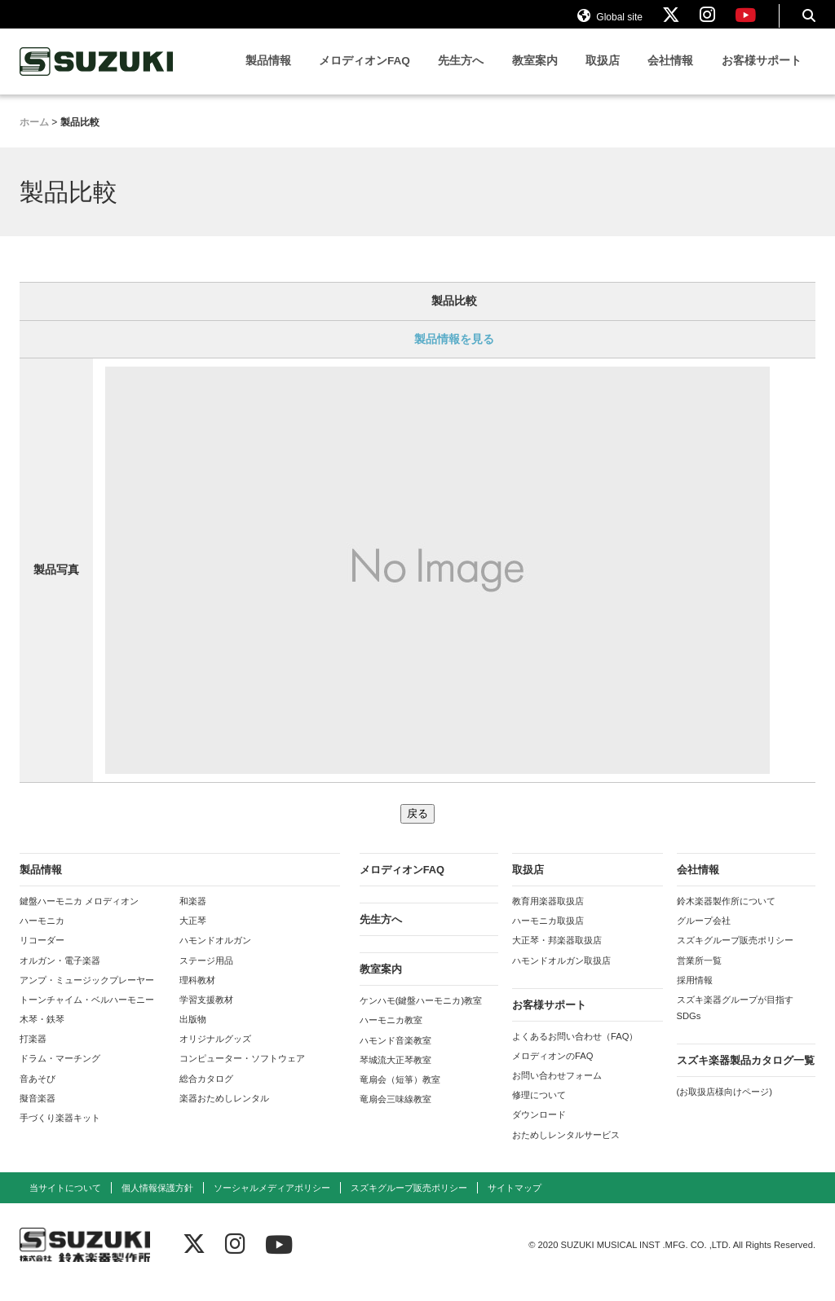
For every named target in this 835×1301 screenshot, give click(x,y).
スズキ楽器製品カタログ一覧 (746, 1075)
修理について (539, 1109)
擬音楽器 (37, 1112)
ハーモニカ (42, 935)
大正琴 (192, 935)
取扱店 (602, 75)
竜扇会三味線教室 (395, 1114)
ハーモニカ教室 (391, 1034)
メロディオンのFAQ (552, 1070)
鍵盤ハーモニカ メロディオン (79, 916)
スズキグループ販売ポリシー (735, 955)
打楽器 (33, 1053)
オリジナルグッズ (215, 1053)
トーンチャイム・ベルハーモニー (87, 1014)
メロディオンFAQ (364, 75)
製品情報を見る (454, 352)
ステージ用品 (206, 974)
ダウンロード (539, 1129)
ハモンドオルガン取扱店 (561, 974)
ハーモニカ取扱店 (548, 935)
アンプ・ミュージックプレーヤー (87, 994)
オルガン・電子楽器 (60, 974)
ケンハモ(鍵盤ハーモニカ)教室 (421, 1015)
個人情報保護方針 (157, 1202)
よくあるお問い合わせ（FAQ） (575, 1051)
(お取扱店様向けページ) (724, 1106)
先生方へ (461, 75)
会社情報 (670, 75)
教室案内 (535, 75)
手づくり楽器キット (60, 1132)
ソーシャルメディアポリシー (272, 1202)
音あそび (37, 1092)
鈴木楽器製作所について (726, 916)
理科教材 (197, 994)
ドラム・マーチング (60, 1073)
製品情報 (268, 75)
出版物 (192, 1034)
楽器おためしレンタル (224, 1112)
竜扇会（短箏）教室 (400, 1094)
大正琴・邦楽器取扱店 (557, 955)
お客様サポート (762, 75)
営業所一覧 (699, 974)
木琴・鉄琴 (42, 1034)
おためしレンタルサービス (566, 1149)
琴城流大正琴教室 (395, 1074)
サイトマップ (514, 1202)
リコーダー (42, 955)
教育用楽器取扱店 (548, 916)
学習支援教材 (206, 1014)
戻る (417, 828)
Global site (610, 23)
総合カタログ (206, 1092)
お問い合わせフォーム (557, 1090)
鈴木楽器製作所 (97, 76)
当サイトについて (65, 1202)
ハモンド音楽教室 (395, 1054)
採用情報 (695, 994)
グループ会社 (704, 935)
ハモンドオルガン (215, 955)
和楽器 (192, 916)
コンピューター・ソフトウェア (242, 1073)
